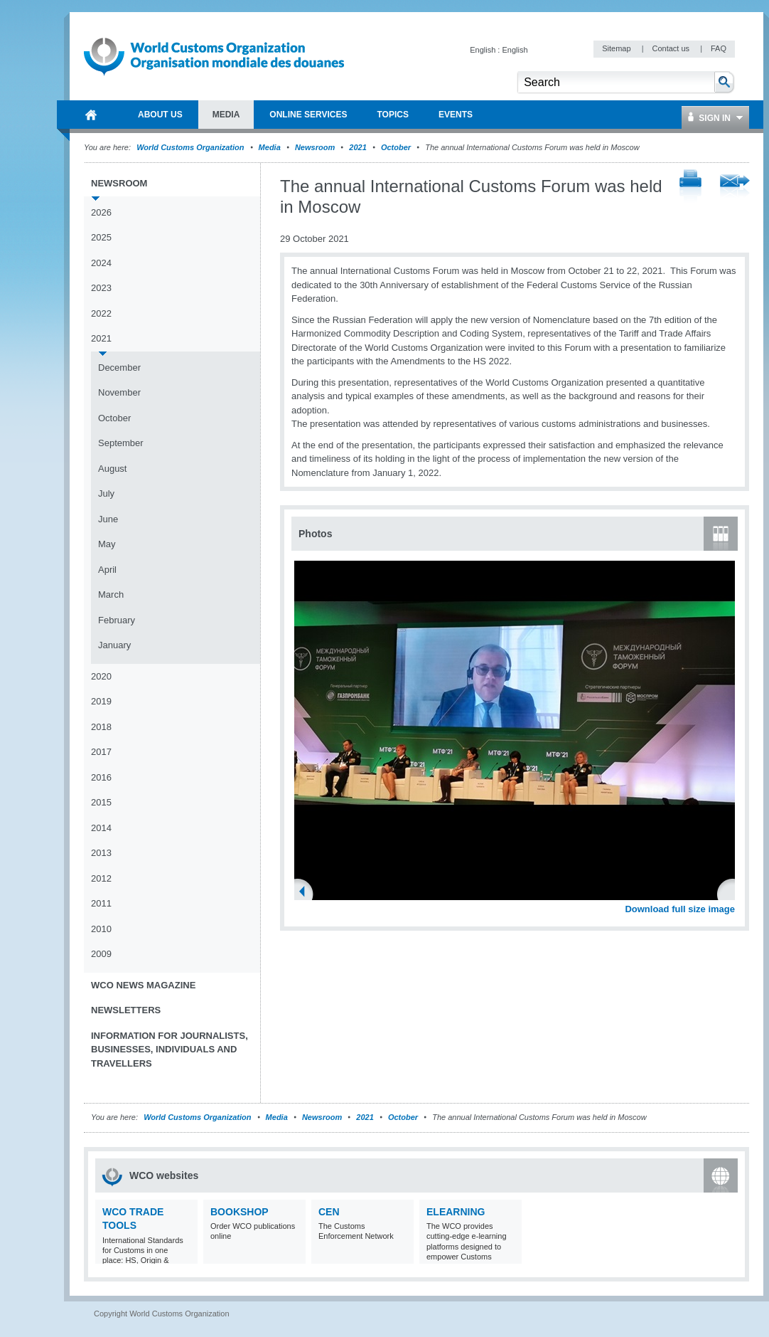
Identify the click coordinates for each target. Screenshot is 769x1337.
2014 (101, 828)
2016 (101, 777)
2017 (101, 751)
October (396, 147)
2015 (101, 802)
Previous (306, 893)
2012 (101, 878)
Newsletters (126, 1010)
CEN (329, 1211)
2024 (101, 263)
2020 (101, 676)
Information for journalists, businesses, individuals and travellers (169, 1049)
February (116, 620)
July (106, 493)
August (112, 468)
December (119, 367)
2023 (101, 287)
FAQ (718, 48)
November (119, 392)
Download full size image (680, 909)
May (107, 544)
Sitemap (617, 48)
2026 (101, 212)
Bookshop (239, 1211)
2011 (101, 903)
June (108, 519)
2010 (101, 929)
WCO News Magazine (143, 985)
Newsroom (315, 147)
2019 (101, 701)
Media (270, 147)
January (114, 645)
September (121, 443)
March (111, 594)
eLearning (455, 1211)
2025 (101, 237)
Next (732, 893)
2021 (357, 147)
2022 (101, 313)
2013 (101, 852)
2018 (101, 727)
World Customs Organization (191, 147)
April (107, 569)
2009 (101, 953)
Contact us (672, 48)
